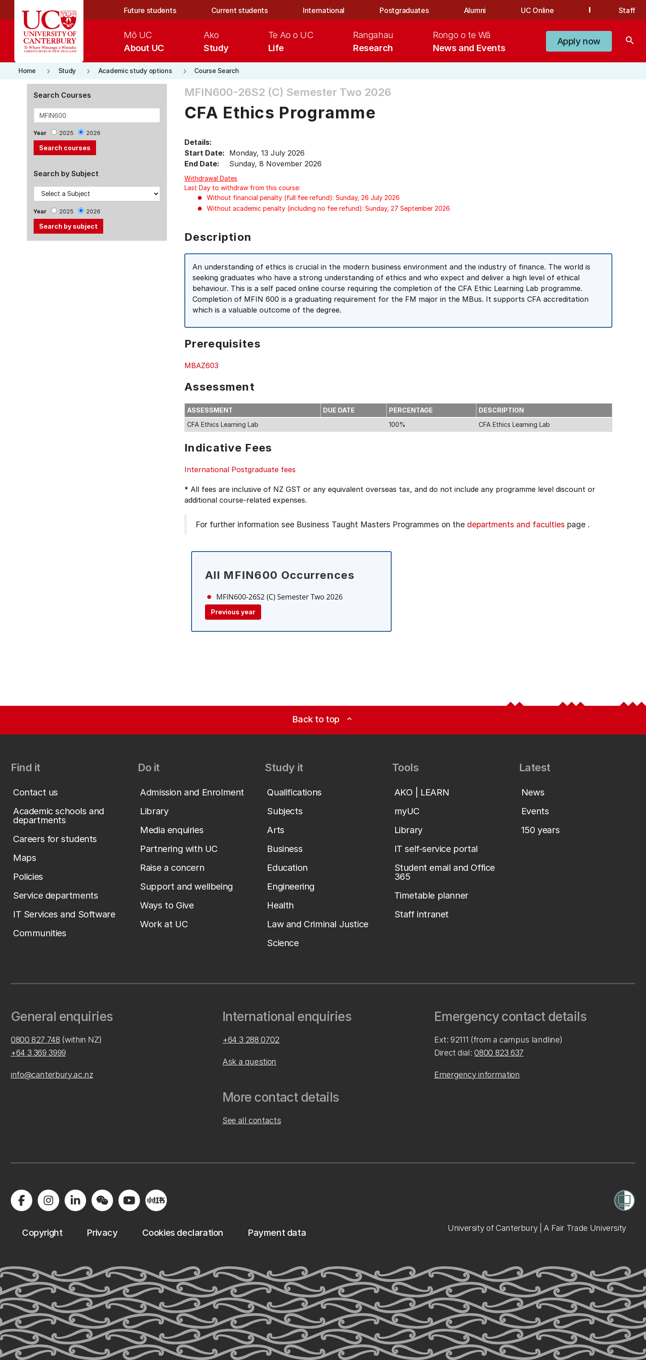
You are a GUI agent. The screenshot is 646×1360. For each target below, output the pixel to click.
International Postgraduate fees (240, 469)
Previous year (233, 612)
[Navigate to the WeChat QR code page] (102, 1200)
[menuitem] (144, 41)
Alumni (475, 10)
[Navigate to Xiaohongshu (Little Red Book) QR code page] (156, 1200)
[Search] (629, 41)
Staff (627, 10)
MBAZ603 (201, 365)
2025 (66, 133)
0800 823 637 (499, 1052)
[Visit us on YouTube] (129, 1200)
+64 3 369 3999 (38, 1052)
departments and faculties (516, 524)
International (324, 10)
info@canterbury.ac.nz (52, 1074)
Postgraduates (404, 10)
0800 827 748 (35, 1039)
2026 (93, 133)
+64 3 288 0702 (251, 1039)
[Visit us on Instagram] (48, 1200)
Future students (150, 10)
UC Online (537, 10)
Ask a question (249, 1061)
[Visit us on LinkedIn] (75, 1200)
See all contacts (252, 1120)
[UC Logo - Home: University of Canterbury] (49, 31)
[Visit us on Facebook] (21, 1200)
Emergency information (476, 1074)
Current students (239, 10)
